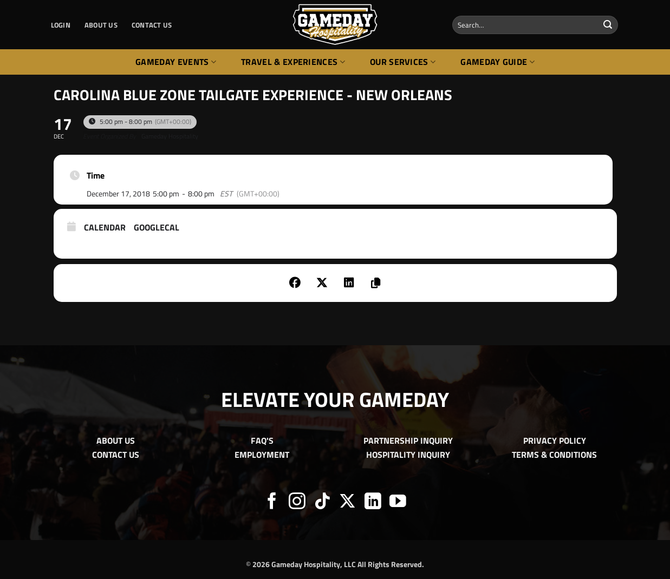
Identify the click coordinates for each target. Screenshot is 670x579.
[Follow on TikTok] (322, 502)
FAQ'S (262, 440)
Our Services (402, 61)
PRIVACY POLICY (554, 440)
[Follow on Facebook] (272, 502)
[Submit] (608, 25)
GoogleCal (156, 227)
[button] (60, 25)
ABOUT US (101, 24)
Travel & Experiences (293, 61)
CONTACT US (152, 24)
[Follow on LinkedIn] (373, 502)
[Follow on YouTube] (397, 502)
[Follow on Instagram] (297, 502)
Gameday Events (175, 61)
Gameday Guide (497, 61)
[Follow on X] (347, 502)
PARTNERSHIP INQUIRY (408, 440)
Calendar (105, 227)
